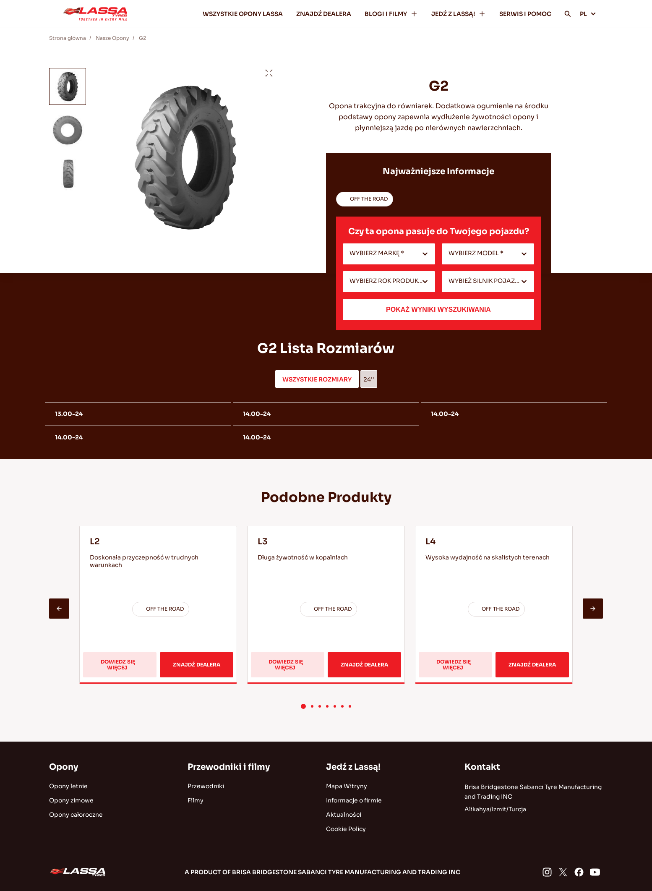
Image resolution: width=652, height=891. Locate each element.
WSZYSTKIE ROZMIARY (317, 379)
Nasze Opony (112, 38)
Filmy (195, 800)
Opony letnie (68, 786)
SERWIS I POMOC (525, 14)
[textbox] (389, 254)
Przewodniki (206, 786)
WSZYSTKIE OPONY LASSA (243, 14)
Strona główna (67, 38)
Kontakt (482, 767)
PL (588, 14)
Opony (63, 767)
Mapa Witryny (346, 786)
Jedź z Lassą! (353, 767)
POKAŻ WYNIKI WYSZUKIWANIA (438, 309)
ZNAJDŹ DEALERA (323, 14)
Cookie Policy (346, 829)
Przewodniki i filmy (229, 767)
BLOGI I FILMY (391, 14)
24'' (368, 379)
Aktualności (343, 814)
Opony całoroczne (76, 814)
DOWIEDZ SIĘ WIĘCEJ (123, 668)
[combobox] (389, 253)
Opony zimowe (71, 800)
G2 (142, 38)
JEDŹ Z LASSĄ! (458, 14)
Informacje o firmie (354, 800)
